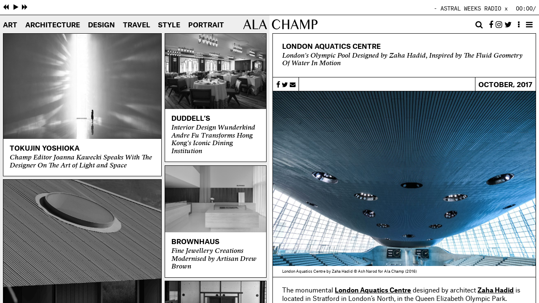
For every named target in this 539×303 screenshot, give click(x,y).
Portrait (206, 25)
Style (169, 25)
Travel (136, 25)
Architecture (52, 25)
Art (10, 25)
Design (101, 25)
